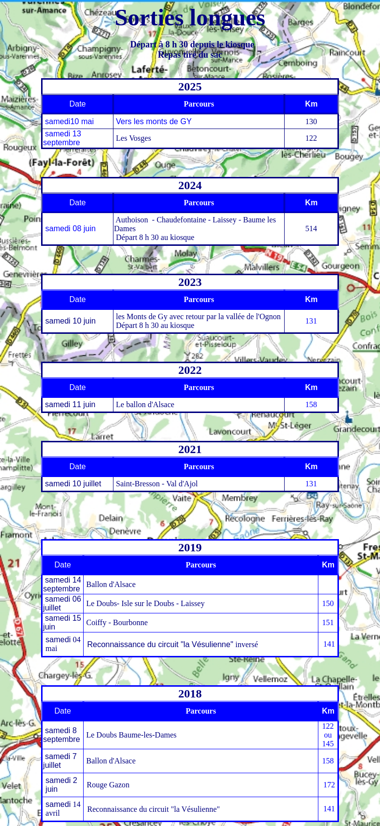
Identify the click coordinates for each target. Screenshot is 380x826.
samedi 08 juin (69, 228)
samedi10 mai (69, 121)
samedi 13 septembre (62, 138)
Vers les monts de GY (154, 121)
